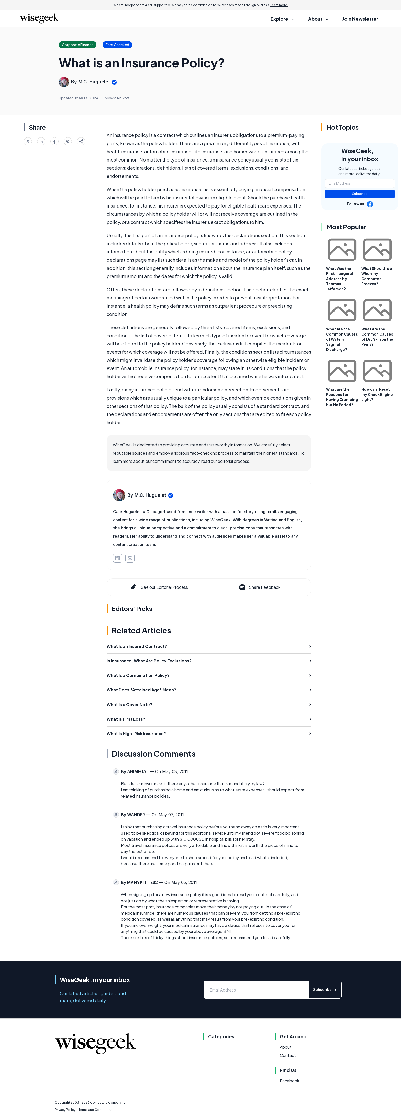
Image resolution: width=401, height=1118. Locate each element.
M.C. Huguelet (94, 81)
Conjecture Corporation (108, 1102)
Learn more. (279, 5)
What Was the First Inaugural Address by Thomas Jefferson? (339, 278)
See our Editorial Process (159, 587)
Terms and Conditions (95, 1110)
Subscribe (360, 194)
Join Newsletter (360, 19)
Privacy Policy (65, 1110)
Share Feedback (259, 587)
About (286, 1047)
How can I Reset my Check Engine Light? (377, 394)
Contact (288, 1055)
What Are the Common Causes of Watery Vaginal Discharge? (342, 339)
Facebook (289, 1081)
